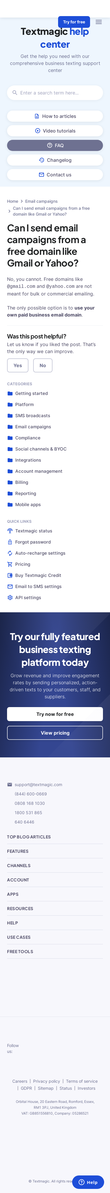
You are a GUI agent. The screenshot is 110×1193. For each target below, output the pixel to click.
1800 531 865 (24, 812)
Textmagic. (41, 1180)
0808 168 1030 (26, 802)
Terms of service (82, 1080)
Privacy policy (46, 1080)
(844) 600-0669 (27, 793)
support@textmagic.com (34, 784)
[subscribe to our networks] (35, 1048)
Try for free (74, 21)
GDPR (26, 1087)
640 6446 (20, 821)
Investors (86, 1087)
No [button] (43, 365)
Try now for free (55, 713)
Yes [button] (17, 365)
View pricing (55, 732)
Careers (19, 1080)
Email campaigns (41, 201)
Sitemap (46, 1087)
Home (12, 201)
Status (66, 1087)
